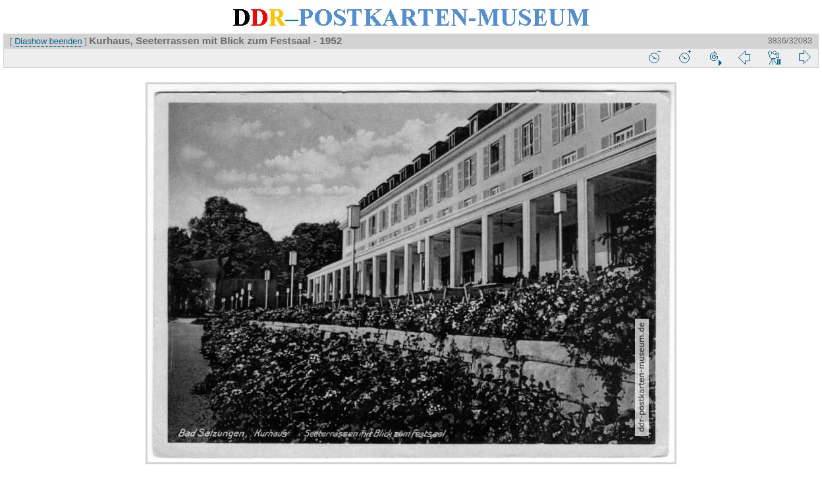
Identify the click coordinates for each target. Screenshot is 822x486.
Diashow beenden (48, 41)
